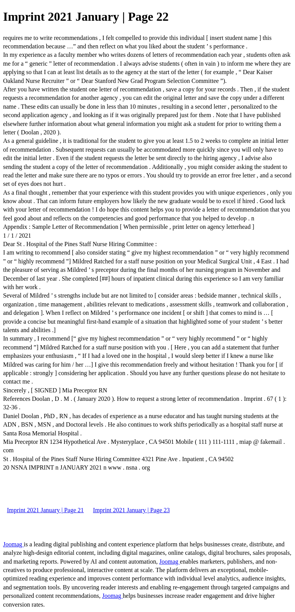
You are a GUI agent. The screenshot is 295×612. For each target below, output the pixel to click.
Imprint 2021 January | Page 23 (131, 510)
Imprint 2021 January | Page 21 (45, 510)
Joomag (13, 544)
